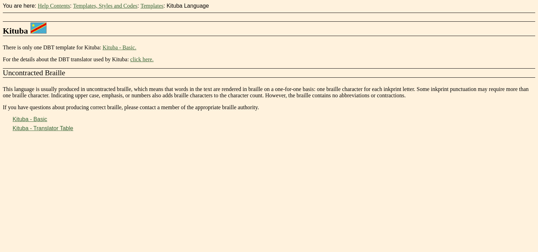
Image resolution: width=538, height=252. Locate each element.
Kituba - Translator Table (43, 128)
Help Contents (54, 6)
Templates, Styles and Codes (105, 6)
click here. (142, 59)
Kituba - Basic (30, 119)
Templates (151, 6)
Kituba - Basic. (119, 47)
